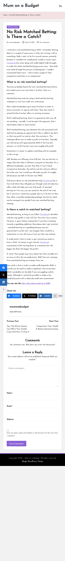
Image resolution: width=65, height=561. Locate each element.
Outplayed (11, 63)
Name (10, 393)
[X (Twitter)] (29, 296)
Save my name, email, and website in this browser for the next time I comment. (32, 434)
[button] (15, 311)
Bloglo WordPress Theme (32, 461)
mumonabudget (19, 307)
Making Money (13, 27)
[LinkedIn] (45, 296)
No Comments (43, 42)
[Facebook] (14, 296)
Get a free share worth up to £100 (36, 283)
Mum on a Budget (21, 6)
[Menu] (60, 6)
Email (10, 406)
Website (10, 419)
